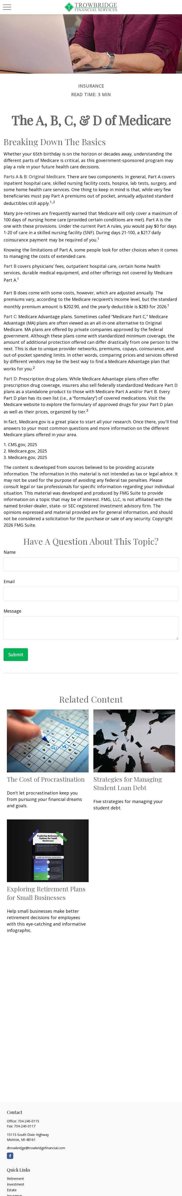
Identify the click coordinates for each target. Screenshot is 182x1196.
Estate (12, 1190)
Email (9, 581)
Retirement (15, 1178)
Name (10, 552)
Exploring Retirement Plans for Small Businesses (46, 893)
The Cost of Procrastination (46, 779)
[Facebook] (10, 1156)
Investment (15, 1184)
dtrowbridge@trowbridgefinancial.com (36, 1148)
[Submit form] (16, 654)
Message (12, 611)
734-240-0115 (28, 1121)
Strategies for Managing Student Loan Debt (127, 783)
